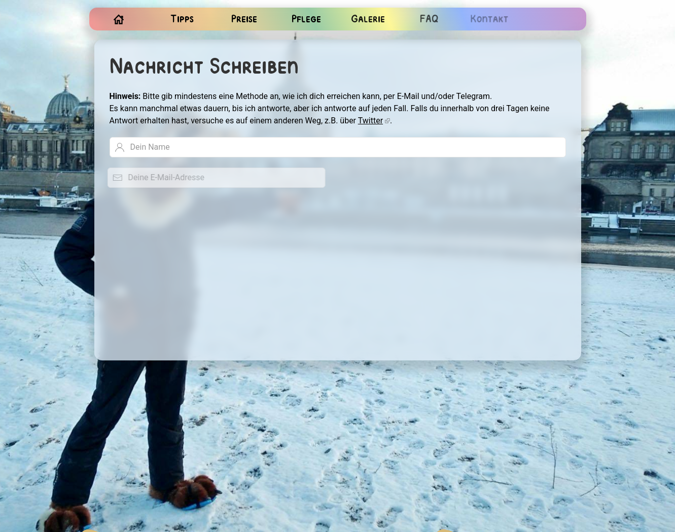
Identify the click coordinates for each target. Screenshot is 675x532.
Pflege (306, 19)
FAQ (427, 19)
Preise (244, 19)
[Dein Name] (337, 147)
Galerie (366, 19)
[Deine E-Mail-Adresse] (212, 178)
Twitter (370, 120)
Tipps (182, 19)
